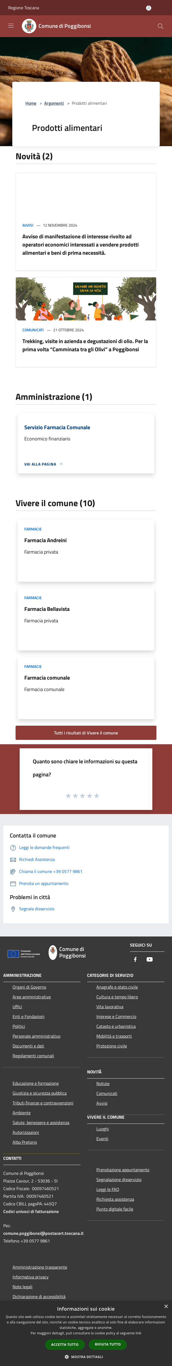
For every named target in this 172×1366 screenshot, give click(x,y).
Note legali (22, 1286)
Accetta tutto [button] (65, 1344)
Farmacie (33, 529)
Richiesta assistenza (115, 1199)
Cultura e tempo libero (117, 996)
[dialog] (86, 1333)
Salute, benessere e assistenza (41, 1122)
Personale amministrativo (36, 1036)
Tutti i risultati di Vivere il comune (86, 732)
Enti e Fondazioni (29, 1016)
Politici (19, 1026)
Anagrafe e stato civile (117, 987)
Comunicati (33, 330)
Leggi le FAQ (107, 1189)
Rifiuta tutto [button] (108, 1344)
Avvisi (27, 225)
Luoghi (102, 1128)
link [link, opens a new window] (138, 1333)
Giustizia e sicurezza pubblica (40, 1093)
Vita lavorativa (109, 1006)
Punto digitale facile (114, 1209)
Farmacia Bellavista (47, 609)
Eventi (102, 1138)
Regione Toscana (23, 7)
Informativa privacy (31, 1277)
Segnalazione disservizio (118, 1179)
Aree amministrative (32, 996)
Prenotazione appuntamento (122, 1169)
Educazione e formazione (36, 1083)
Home (30, 103)
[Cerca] (160, 26)
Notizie (102, 1083)
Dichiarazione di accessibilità (39, 1296)
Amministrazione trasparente (40, 1267)
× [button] (166, 1307)
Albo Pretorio (25, 1142)
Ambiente (22, 1112)
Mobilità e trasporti (114, 1036)
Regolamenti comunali (33, 1055)
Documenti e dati (28, 1046)
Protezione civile (111, 1046)
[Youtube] (149, 960)
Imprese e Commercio (116, 1016)
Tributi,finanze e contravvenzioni (43, 1103)
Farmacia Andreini (45, 540)
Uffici (17, 1006)
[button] (86, 1356)
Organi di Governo (29, 987)
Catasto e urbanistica (116, 1026)
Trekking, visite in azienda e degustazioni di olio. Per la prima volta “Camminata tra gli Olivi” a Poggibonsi (85, 345)
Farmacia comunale (47, 677)
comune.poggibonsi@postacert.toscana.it (43, 1233)
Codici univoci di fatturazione (31, 1211)
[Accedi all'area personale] (148, 8)
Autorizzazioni (26, 1132)
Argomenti (54, 103)
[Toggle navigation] (11, 25)
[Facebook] (135, 960)
